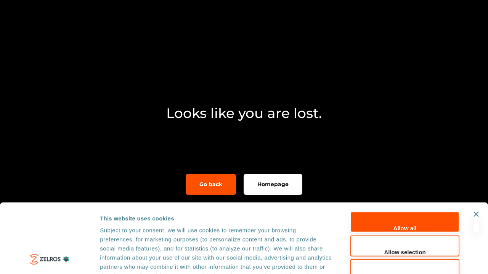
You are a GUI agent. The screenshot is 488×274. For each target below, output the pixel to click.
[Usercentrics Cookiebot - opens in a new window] (49, 259)
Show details (400, 259)
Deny (405, 211)
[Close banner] (476, 157)
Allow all (405, 163)
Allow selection (404, 187)
